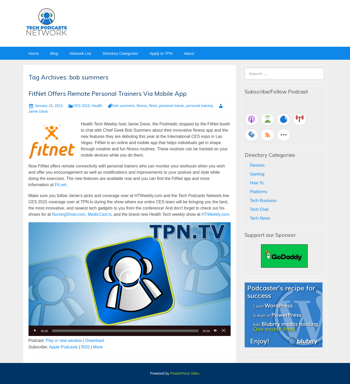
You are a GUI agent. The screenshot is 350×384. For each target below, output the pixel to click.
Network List (80, 53)
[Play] (35, 330)
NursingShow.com (68, 214)
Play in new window (64, 340)
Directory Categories (120, 53)
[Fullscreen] (224, 330)
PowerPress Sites (184, 373)
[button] (129, 279)
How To (257, 183)
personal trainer (171, 106)
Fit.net (60, 185)
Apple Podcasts (63, 347)
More (97, 347)
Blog (54, 53)
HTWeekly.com (215, 214)
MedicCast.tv (99, 214)
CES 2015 (81, 106)
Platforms (258, 192)
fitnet (153, 106)
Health (97, 106)
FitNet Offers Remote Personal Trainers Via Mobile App (108, 93)
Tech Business (263, 200)
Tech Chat (259, 209)
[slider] (125, 330)
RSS (85, 347)
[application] (130, 279)
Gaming (257, 174)
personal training (199, 106)
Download (94, 340)
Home (34, 53)
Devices (257, 165)
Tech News (260, 218)
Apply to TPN (161, 53)
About (189, 53)
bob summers (124, 106)
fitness (141, 106)
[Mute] (215, 330)
